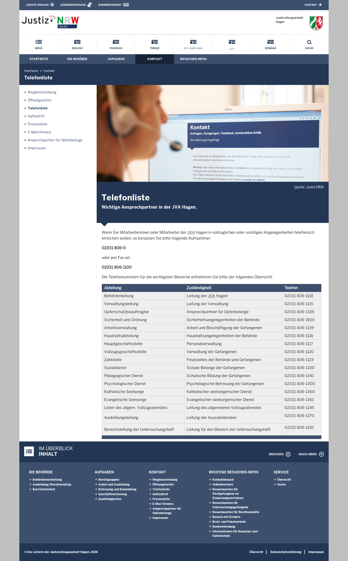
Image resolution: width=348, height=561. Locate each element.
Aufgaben (116, 59)
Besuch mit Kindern (226, 517)
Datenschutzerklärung (285, 552)
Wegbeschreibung (42, 92)
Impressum (37, 148)
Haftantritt (36, 116)
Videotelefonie (222, 484)
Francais (116, 48)
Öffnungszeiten (39, 100)
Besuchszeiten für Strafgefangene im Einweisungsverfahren (227, 493)
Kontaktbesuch (223, 480)
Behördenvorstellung (47, 480)
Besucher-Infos (193, 59)
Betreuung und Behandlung (117, 489)
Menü (38, 48)
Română (270, 48)
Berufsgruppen (108, 480)
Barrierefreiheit (110, 5)
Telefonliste (38, 108)
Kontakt (311, 5)
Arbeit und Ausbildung (114, 484)
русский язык (193, 48)
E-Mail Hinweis (39, 132)
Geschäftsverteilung (112, 494)
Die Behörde (77, 59)
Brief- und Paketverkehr (229, 522)
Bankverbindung (223, 527)
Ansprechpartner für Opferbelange (55, 140)
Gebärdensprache (73, 5)
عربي (232, 48)
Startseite (38, 59)
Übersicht (284, 480)
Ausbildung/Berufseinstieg (52, 484)
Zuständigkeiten (109, 499)
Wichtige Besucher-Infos (234, 472)
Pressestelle (37, 124)
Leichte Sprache (37, 5)
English (77, 48)
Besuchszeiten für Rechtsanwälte (235, 512)
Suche (309, 48)
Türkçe (155, 48)
